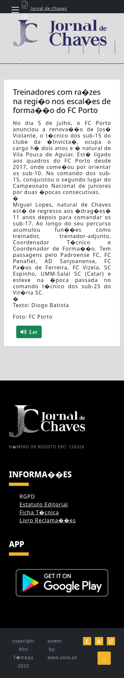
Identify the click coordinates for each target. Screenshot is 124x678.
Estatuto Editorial (44, 504)
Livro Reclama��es (48, 520)
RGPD (27, 496)
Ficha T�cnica (39, 512)
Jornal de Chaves (43, 8)
